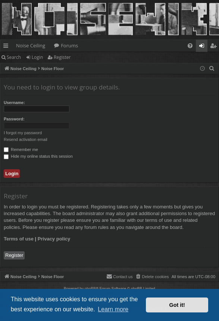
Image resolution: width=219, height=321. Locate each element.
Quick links (7, 47)
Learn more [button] (113, 309)
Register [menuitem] (215, 47)
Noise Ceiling (30, 45)
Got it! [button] (177, 305)
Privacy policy (54, 239)
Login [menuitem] (203, 47)
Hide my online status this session (38, 156)
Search (14, 57)
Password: (14, 119)
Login (37, 57)
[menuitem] (190, 46)
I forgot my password (23, 132)
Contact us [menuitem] (119, 276)
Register (62, 57)
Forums (69, 45)
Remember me (21, 149)
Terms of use (19, 239)
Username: (14, 102)
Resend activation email (25, 139)
